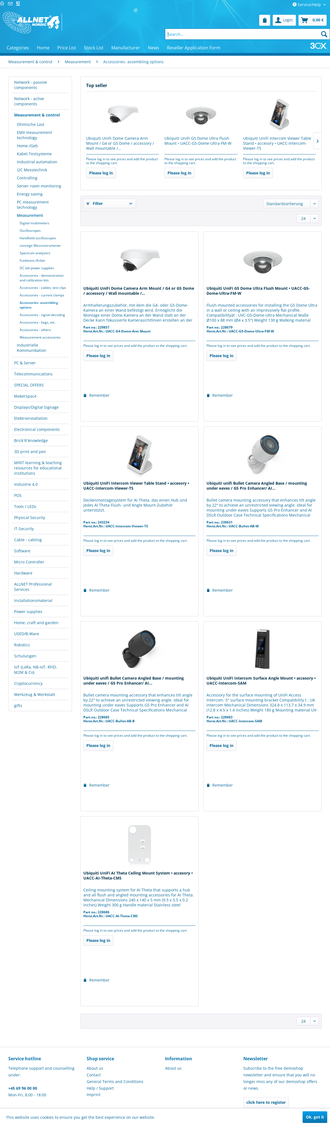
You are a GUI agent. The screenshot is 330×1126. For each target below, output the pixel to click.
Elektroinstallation (31, 418)
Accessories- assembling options (39, 305)
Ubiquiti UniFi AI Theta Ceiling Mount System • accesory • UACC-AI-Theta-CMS (138, 876)
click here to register (266, 1102)
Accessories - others (35, 329)
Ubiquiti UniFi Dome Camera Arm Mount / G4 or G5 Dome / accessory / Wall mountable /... (120, 143)
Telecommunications (33, 374)
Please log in (101, 173)
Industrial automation (37, 161)
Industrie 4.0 (26, 484)
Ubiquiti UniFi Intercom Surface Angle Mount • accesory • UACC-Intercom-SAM (261, 681)
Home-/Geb (27, 145)
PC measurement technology (33, 204)
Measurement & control (37, 115)
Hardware (23, 573)
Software (22, 550)
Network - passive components (30, 85)
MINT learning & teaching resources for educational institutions (38, 468)
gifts (18, 705)
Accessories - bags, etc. (38, 322)
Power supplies (28, 611)
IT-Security (24, 528)
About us (95, 1068)
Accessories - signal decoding (42, 314)
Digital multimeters (34, 223)
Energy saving (30, 194)
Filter (94, 203)
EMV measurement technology (34, 135)
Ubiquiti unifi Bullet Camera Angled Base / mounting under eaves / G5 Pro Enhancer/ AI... (257, 486)
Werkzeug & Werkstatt (34, 694)
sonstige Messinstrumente (40, 245)
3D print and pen (30, 451)
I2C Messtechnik (32, 169)
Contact (94, 1074)
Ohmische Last (30, 124)
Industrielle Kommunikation (31, 347)
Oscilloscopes (30, 230)
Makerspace (25, 396)
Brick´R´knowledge (31, 440)
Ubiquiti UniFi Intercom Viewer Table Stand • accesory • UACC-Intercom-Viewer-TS (277, 143)
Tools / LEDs (25, 506)
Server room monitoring (39, 186)
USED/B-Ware (26, 633)
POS (18, 495)
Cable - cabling (28, 539)
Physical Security (29, 517)
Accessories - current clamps (42, 295)
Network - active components (29, 101)
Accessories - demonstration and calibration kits (42, 278)
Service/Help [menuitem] (307, 4)
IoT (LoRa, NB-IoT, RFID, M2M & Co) (35, 669)
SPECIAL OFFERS (29, 385)
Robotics (22, 644)
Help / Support (100, 1088)
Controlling (27, 178)
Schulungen (25, 656)
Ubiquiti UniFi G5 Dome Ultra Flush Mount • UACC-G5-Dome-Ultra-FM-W (197, 141)
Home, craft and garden (36, 622)
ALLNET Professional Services (33, 586)
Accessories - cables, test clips (43, 287)
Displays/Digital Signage (36, 407)
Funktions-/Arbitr (32, 260)
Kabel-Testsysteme (34, 153)
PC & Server (25, 362)
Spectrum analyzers (35, 253)
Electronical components (37, 429)
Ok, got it (315, 1117)
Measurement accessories (40, 337)
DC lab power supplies (37, 268)
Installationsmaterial (33, 600)
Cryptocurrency (28, 683)
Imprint (93, 1094)
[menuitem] (264, 20)
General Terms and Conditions (115, 1081)
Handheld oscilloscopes (38, 238)
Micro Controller (29, 562)
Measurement (30, 215)
